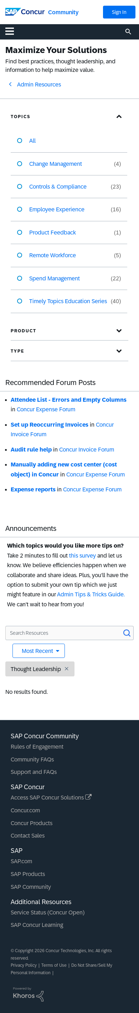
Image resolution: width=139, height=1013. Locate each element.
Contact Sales (28, 836)
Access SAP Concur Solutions (51, 798)
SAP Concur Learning (37, 925)
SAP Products (28, 874)
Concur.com (25, 810)
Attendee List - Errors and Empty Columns (69, 400)
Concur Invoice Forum (86, 450)
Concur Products (31, 823)
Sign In (119, 12)
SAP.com (21, 861)
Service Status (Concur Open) (47, 912)
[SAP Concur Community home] (25, 11)
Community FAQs (32, 759)
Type (17, 351)
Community (63, 12)
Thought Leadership (36, 669)
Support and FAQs (34, 772)
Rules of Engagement (37, 747)
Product (23, 330)
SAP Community (31, 887)
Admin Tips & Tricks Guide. (91, 594)
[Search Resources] (69, 633)
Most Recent (38, 651)
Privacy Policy (24, 965)
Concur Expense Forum (46, 409)
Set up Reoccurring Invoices (49, 425)
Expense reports (33, 489)
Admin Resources (39, 84)
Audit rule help (31, 450)
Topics (20, 116)
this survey (82, 556)
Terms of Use (54, 965)
